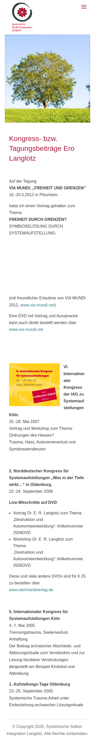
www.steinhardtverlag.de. (31, 590)
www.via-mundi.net (37, 305)
